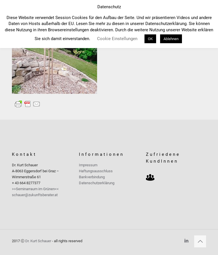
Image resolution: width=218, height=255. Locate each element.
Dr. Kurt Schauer (38, 241)
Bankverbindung (92, 177)
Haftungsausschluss (96, 171)
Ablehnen (171, 39)
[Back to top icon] (200, 241)
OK (150, 39)
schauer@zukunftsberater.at (35, 195)
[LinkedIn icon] (186, 240)
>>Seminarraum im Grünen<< (35, 189)
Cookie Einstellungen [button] (117, 38)
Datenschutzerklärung (96, 183)
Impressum (88, 165)
